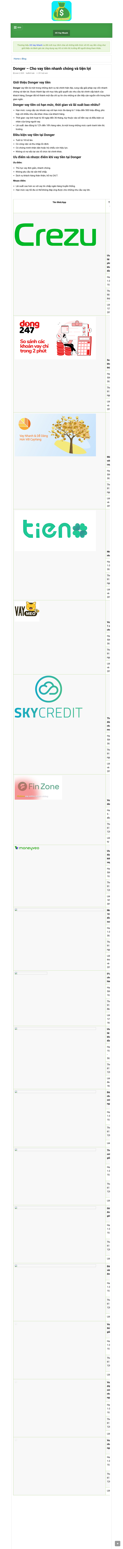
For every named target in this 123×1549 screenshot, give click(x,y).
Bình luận (31, 73)
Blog (24, 58)
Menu (19, 27)
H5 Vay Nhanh (61, 33)
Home (17, 58)
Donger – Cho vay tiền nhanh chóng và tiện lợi (52, 68)
